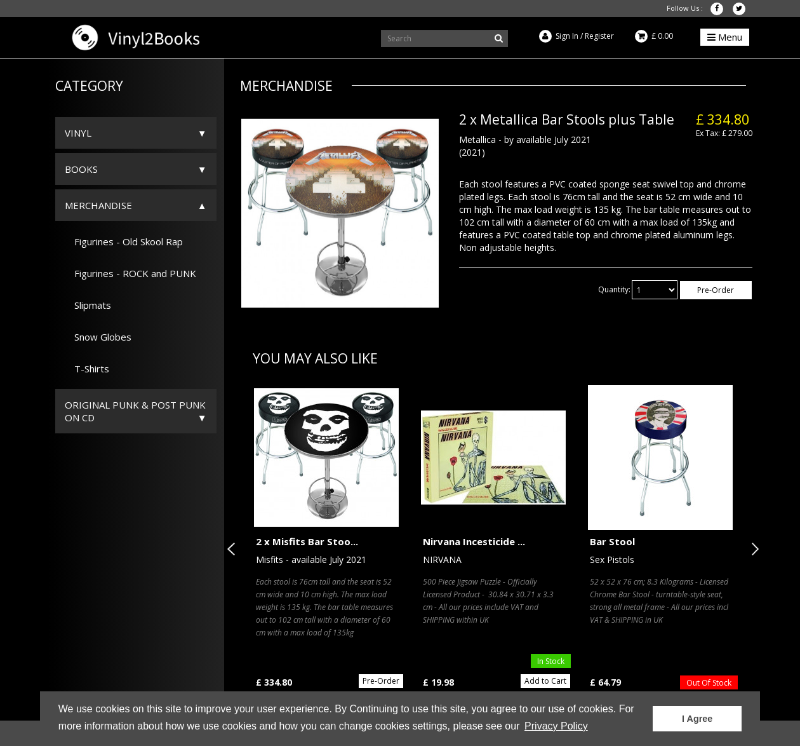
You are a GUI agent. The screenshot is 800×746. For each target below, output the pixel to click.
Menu (724, 37)
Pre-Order (715, 290)
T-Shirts (87, 368)
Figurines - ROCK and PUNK (130, 273)
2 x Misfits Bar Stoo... (307, 541)
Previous (233, 549)
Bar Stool (612, 541)
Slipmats (88, 305)
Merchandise (98, 205)
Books (81, 169)
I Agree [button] (697, 719)
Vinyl (78, 132)
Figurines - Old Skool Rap (124, 241)
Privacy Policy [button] (556, 726)
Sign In (567, 36)
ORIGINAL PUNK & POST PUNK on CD (135, 411)
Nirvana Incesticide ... (474, 541)
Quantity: (614, 289)
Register (599, 36)
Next (752, 549)
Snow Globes (98, 336)
